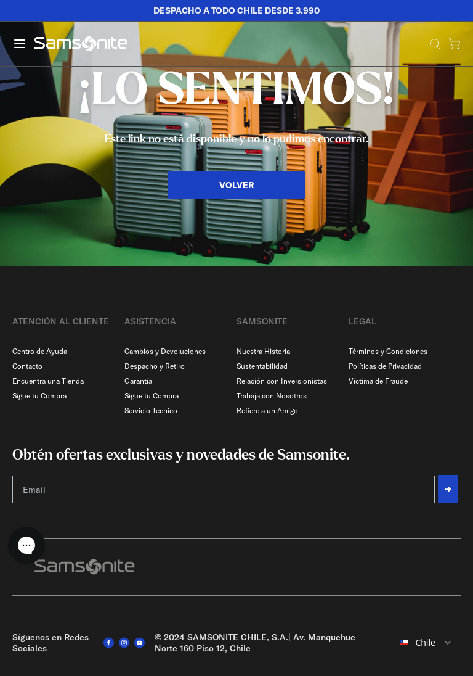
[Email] (223, 489)
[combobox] (425, 642)
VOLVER (236, 185)
